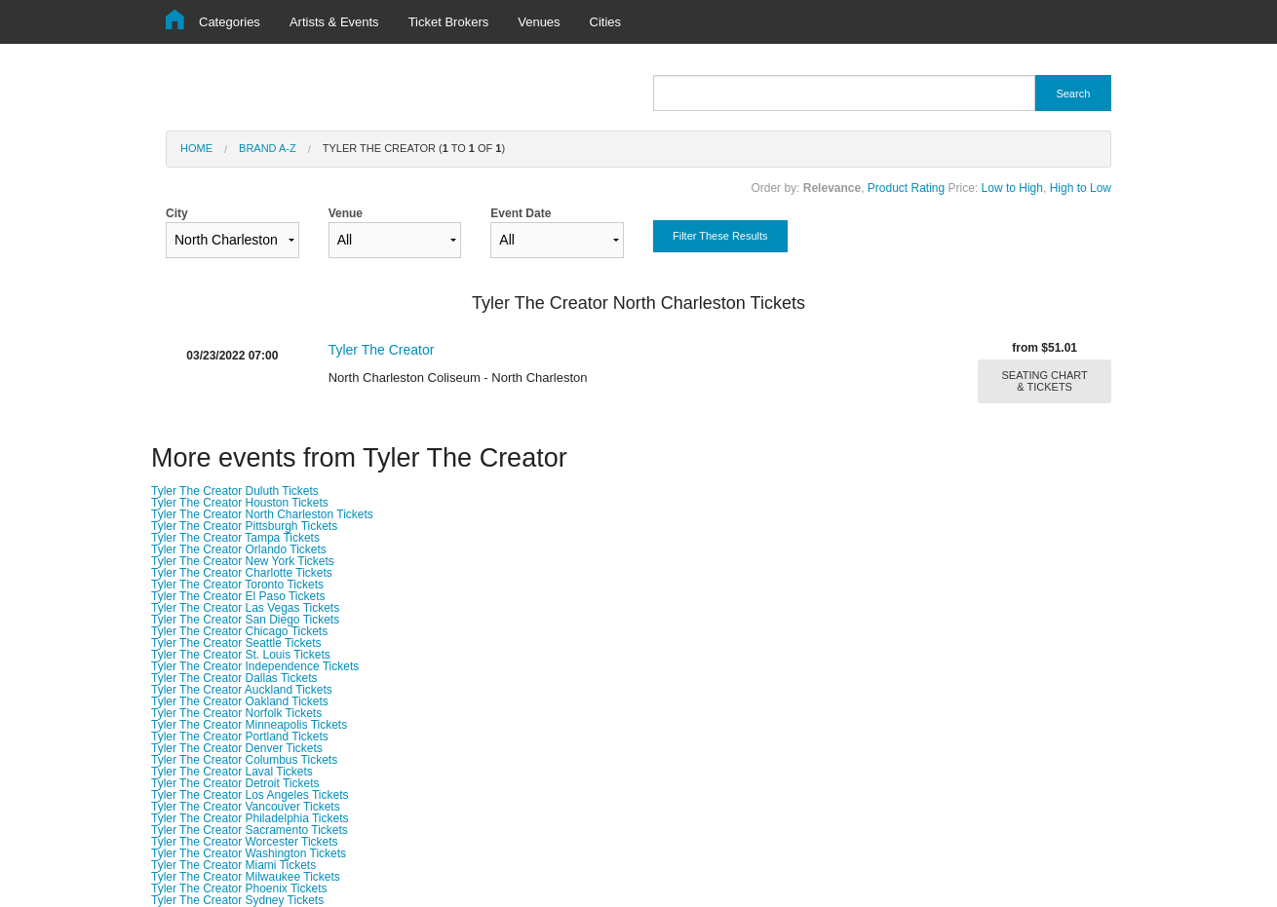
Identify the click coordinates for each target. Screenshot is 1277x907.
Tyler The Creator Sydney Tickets (237, 900)
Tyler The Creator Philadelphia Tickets (250, 818)
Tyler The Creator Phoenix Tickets (239, 888)
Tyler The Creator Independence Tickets (255, 666)
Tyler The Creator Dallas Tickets (234, 678)
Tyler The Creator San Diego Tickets (245, 619)
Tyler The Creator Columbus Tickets (244, 760)
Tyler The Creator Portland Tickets (240, 736)
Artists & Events (334, 22)
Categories (229, 22)
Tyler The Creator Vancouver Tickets (245, 806)
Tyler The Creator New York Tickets (242, 561)
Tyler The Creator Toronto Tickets (237, 584)
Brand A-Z (267, 148)
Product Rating (906, 188)
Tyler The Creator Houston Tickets (240, 503)
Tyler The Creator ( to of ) (414, 148)
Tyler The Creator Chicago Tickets (239, 631)
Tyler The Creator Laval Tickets (232, 771)
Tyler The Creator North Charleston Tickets (262, 514)
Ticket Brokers (448, 22)
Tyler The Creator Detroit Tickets (235, 783)
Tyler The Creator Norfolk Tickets (236, 713)
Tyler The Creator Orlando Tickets (239, 549)
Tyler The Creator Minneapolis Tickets (249, 725)
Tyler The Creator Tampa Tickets (235, 538)
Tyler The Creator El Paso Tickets (238, 596)
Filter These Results (720, 236)
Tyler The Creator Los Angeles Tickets (250, 795)
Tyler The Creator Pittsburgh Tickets (244, 526)
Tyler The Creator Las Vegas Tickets (245, 608)
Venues (539, 22)
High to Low (1080, 188)
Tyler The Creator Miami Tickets (233, 865)
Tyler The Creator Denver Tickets (237, 748)
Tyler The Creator (382, 350)
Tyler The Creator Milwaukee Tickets (245, 877)
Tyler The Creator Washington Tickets (248, 853)
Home (196, 148)
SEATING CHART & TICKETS (1045, 381)
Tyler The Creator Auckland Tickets (241, 690)
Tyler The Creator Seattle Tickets (236, 643)
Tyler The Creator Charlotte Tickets (241, 573)
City (232, 232)
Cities (606, 22)
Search (1073, 93)
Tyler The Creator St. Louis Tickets (240, 654)
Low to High (1012, 188)
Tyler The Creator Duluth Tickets (235, 491)
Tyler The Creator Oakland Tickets (240, 701)
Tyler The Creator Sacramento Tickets (249, 830)
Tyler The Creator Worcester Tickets (244, 842)
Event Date (557, 232)
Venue (395, 232)
